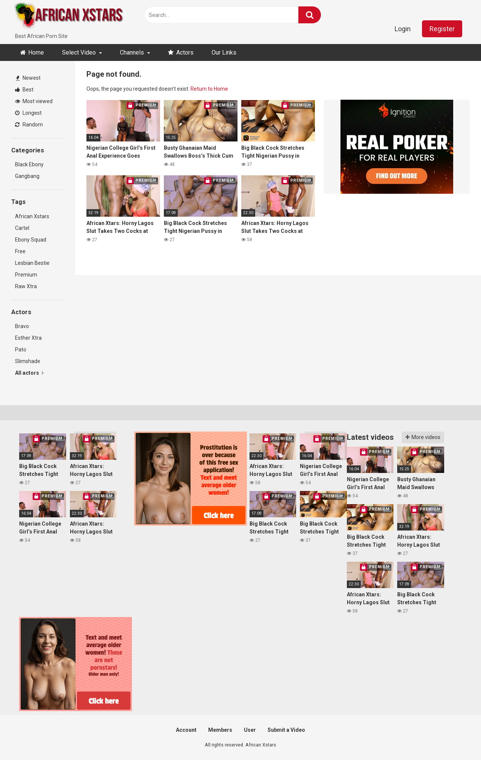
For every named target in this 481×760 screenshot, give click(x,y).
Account (186, 730)
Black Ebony (29, 164)
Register (442, 29)
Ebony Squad (30, 240)
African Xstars (32, 216)
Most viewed (34, 101)
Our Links (224, 52)
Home (36, 52)
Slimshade (27, 361)
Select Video (79, 52)
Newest (28, 78)
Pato (20, 350)
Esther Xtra (28, 338)
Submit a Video (286, 730)
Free (20, 251)
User (250, 730)
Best (24, 90)
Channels (132, 52)
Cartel (22, 228)
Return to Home (209, 89)
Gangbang (27, 176)
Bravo (22, 326)
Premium (26, 275)
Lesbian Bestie (32, 263)
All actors (29, 373)
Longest (28, 113)
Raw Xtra (26, 286)
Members (220, 730)
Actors (185, 52)
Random (29, 125)
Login (403, 29)
